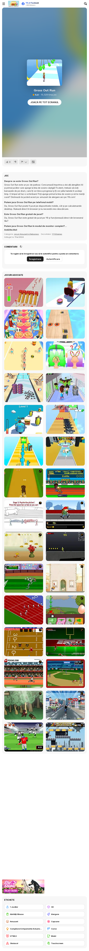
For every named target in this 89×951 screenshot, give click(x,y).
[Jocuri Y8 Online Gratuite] (13, 4)
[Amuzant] (24, 921)
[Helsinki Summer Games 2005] (65, 482)
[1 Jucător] (24, 907)
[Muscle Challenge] (65, 451)
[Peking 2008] (23, 673)
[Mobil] (65, 936)
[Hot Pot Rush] (65, 419)
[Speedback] (65, 641)
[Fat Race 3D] (23, 419)
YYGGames (57, 234)
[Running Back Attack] (23, 737)
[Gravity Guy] (65, 737)
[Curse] (65, 929)
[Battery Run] (65, 324)
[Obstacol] (24, 943)
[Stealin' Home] (65, 673)
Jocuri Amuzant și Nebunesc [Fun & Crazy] (26, 234)
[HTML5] (24, 936)
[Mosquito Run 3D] (23, 387)
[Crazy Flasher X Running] (65, 546)
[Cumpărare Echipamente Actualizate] (24, 929)
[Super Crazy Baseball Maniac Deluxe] (23, 514)
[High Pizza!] (23, 324)
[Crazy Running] (65, 705)
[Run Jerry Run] (23, 546)
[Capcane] (65, 921)
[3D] (65, 907)
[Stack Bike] (23, 355)
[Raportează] (24, 161)
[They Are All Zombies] (65, 387)
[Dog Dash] (23, 482)
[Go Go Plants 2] (65, 609)
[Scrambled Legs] (23, 641)
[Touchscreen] (65, 943)
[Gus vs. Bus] (65, 514)
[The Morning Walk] (65, 578)
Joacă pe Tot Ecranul (44, 102)
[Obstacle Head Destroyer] (23, 451)
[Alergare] (65, 914)
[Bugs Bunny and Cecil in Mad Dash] (23, 578)
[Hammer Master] (23, 292)
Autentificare (53, 259)
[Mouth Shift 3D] (65, 292)
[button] (10, 229)
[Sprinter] (23, 609)
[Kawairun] (23, 705)
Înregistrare (35, 259)
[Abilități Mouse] (24, 914)
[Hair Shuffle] (65, 355)
